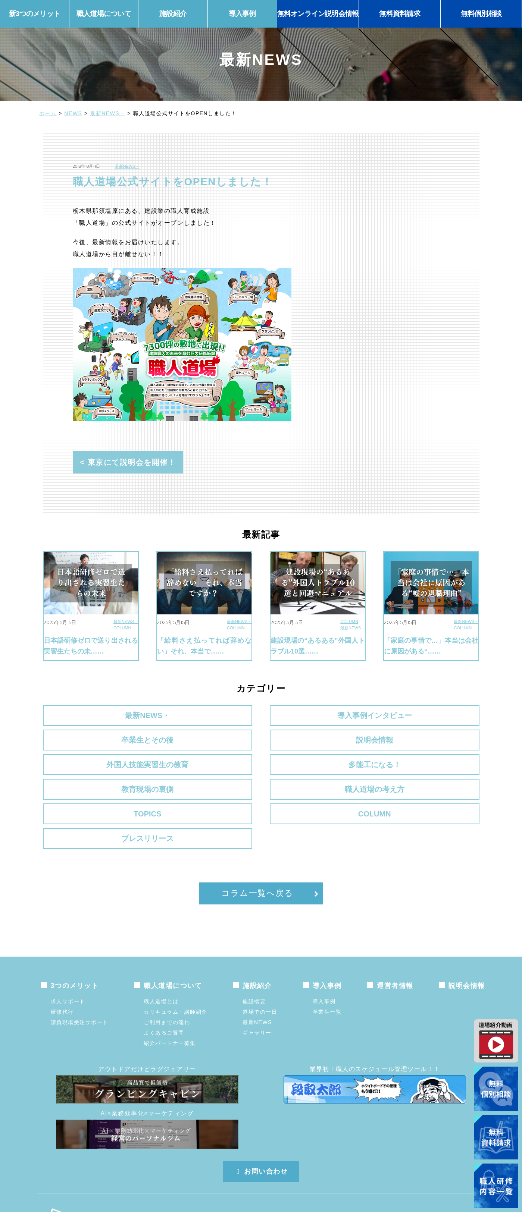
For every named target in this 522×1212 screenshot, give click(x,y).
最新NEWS (257, 960)
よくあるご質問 (164, 970)
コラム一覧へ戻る (257, 830)
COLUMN (122, 628)
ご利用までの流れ (167, 960)
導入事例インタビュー (205, 715)
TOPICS (93, 772)
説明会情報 (429, 715)
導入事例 (324, 939)
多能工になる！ (205, 744)
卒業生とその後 (317, 715)
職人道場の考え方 (429, 744)
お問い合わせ (261, 1108)
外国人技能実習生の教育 (93, 744)
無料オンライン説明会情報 (318, 14)
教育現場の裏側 (317, 744)
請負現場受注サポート (80, 960)
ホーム (48, 113)
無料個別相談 (481, 14)
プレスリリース (429, 772)
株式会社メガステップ (168, 1160)
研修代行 (62, 949)
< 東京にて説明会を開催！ (128, 462)
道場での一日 (260, 949)
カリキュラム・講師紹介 (175, 949)
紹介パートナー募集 (170, 980)
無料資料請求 (399, 14)
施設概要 (254, 939)
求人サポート (68, 939)
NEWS (73, 113)
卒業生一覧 (327, 949)
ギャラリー (257, 970)
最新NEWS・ (107, 113)
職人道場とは (161, 939)
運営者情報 (395, 923)
